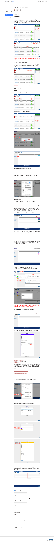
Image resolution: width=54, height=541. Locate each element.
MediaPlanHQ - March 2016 (8, 22)
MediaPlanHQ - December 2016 (9, 9)
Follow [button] (38, 9)
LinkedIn (16, 514)
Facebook (14, 514)
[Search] (43, 4)
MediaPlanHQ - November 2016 (9, 12)
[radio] (25, 519)
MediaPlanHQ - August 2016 (8, 17)
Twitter (15, 514)
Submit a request (43, 1)
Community (39, 1)
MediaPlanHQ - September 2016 (8, 15)
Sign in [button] (47, 1)
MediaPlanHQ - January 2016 (9, 25)
